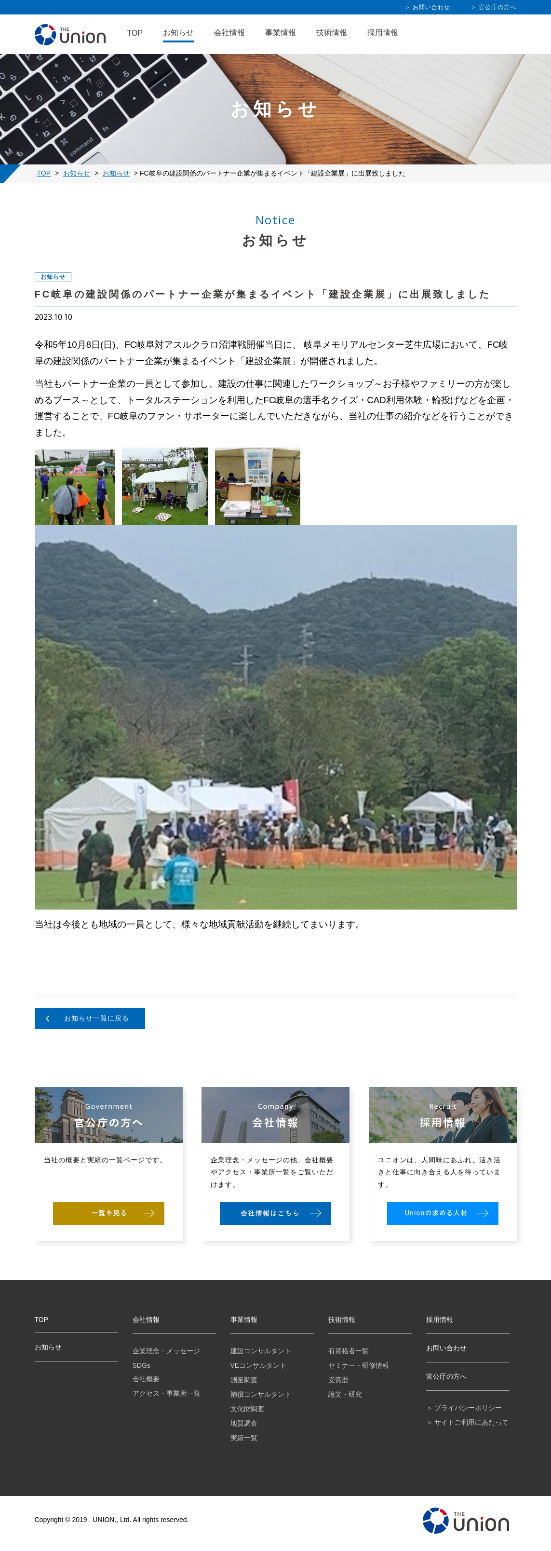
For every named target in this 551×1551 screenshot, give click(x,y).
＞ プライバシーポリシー (464, 1408)
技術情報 (331, 32)
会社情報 (229, 32)
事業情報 (280, 32)
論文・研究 (345, 1394)
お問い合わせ (446, 1348)
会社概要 (146, 1379)
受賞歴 (338, 1380)
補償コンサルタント (260, 1394)
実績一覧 (243, 1438)
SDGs (141, 1365)
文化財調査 (247, 1409)
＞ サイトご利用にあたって (467, 1422)
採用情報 (382, 32)
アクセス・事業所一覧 (166, 1393)
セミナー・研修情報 (358, 1365)
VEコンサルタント (258, 1365)
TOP (135, 33)
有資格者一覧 (348, 1351)
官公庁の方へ (446, 1376)
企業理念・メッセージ (166, 1351)
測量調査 (243, 1380)
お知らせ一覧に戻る (96, 1018)
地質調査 (243, 1423)
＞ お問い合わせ (427, 7)
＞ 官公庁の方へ (493, 7)
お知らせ (178, 32)
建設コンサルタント (260, 1351)
